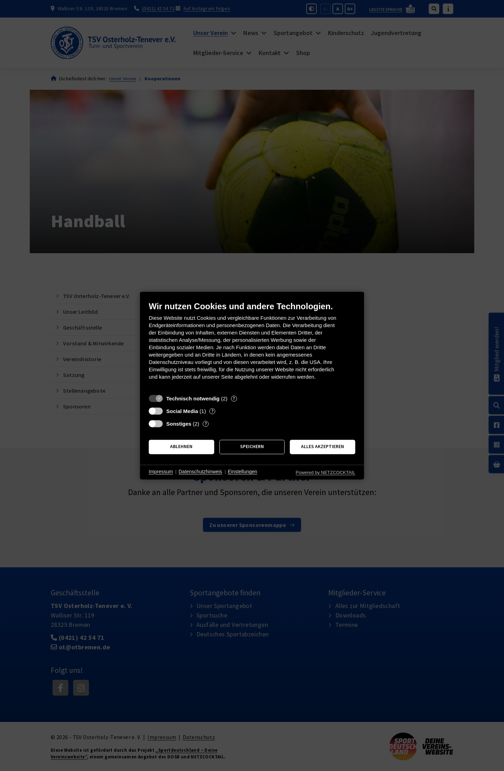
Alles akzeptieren (322, 447)
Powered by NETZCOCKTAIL (325, 472)
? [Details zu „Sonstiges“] (206, 424)
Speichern (252, 447)
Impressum (161, 472)
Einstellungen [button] (242, 472)
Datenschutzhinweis (200, 472)
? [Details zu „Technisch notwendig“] (234, 398)
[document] (252, 346)
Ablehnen (181, 447)
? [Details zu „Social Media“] (212, 411)
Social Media (182, 411)
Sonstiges (178, 424)
